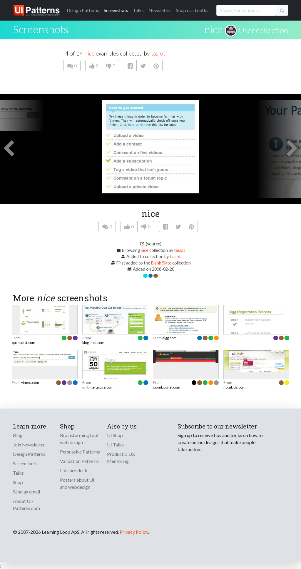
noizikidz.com (234, 387)
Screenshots (116, 10)
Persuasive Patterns (80, 451)
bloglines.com (93, 342)
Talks (138, 10)
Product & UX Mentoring (121, 457)
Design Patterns (29, 454)
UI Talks (115, 444)
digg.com (169, 338)
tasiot (158, 53)
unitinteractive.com (97, 387)
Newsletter (159, 10)
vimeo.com (30, 382)
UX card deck (73, 470)
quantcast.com (23, 342)
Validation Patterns (79, 461)
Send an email (26, 491)
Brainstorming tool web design (79, 438)
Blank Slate (161, 262)
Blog (18, 435)
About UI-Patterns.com (26, 504)
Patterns (83, 10)
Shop (18, 482)
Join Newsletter (29, 444)
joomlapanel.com (166, 387)
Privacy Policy (134, 532)
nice (213, 29)
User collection (263, 30)
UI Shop (115, 435)
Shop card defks (192, 10)
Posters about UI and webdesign (77, 483)
